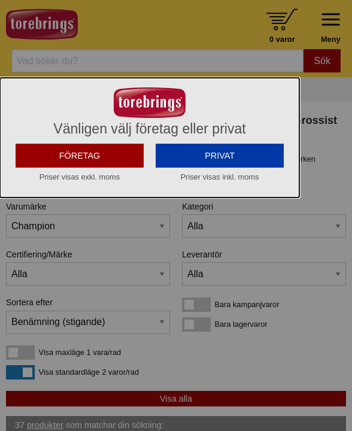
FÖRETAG (80, 155)
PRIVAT (219, 155)
